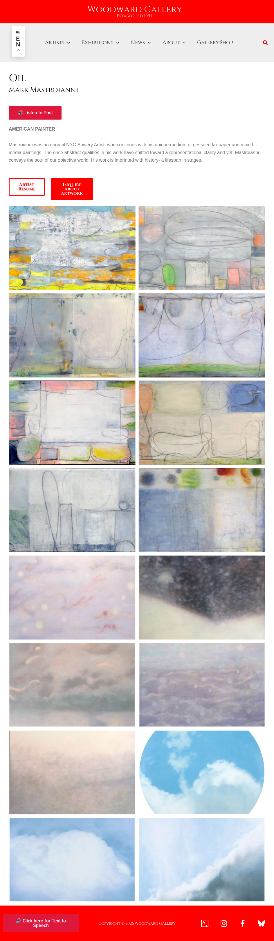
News (139, 42)
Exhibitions (99, 42)
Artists (58, 42)
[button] (68, 42)
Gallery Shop (210, 42)
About (170, 42)
